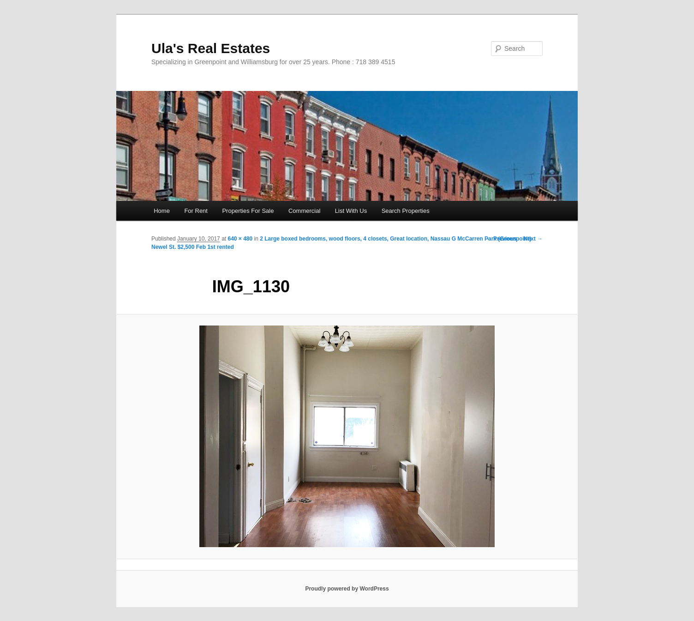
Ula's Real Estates (210, 48)
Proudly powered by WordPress (347, 588)
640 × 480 (239, 238)
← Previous (501, 238)
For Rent (196, 210)
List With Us (351, 210)
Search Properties (406, 210)
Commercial (304, 210)
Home (162, 210)
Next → (533, 238)
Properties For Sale (248, 210)
